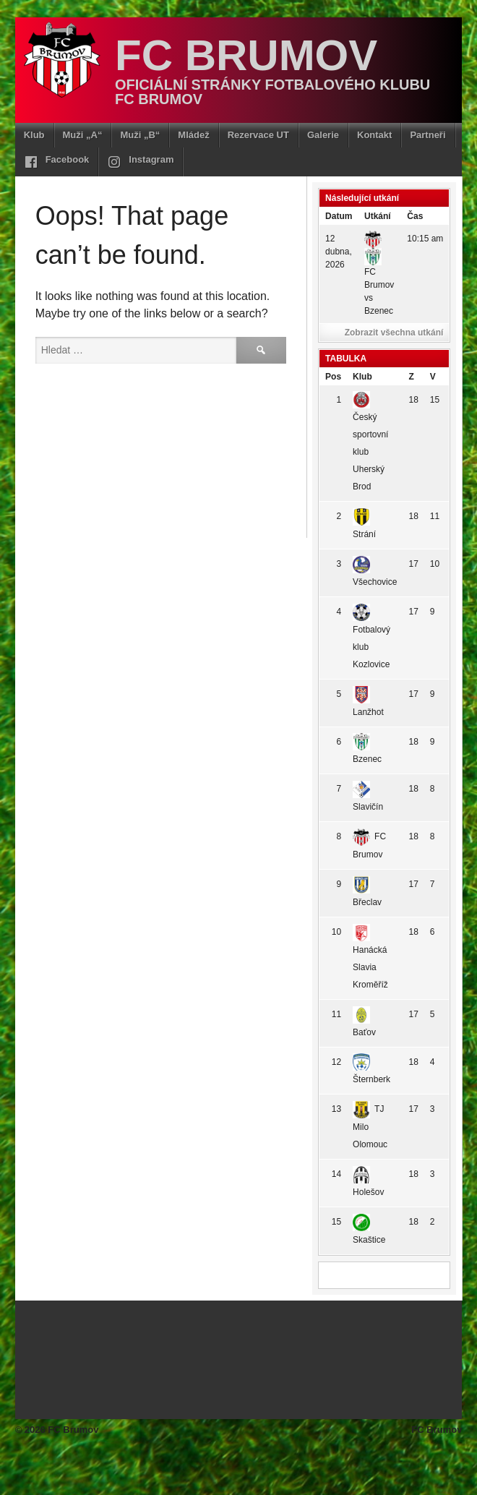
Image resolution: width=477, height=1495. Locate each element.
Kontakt (374, 134)
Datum (338, 216)
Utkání (377, 216)
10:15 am (425, 239)
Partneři (427, 134)
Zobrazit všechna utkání (394, 332)
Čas (415, 216)
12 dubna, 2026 (338, 252)
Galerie (323, 134)
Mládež (193, 134)
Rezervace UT (258, 134)
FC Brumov (246, 55)
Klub (34, 134)
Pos (333, 377)
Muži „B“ (140, 134)
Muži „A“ (83, 134)
